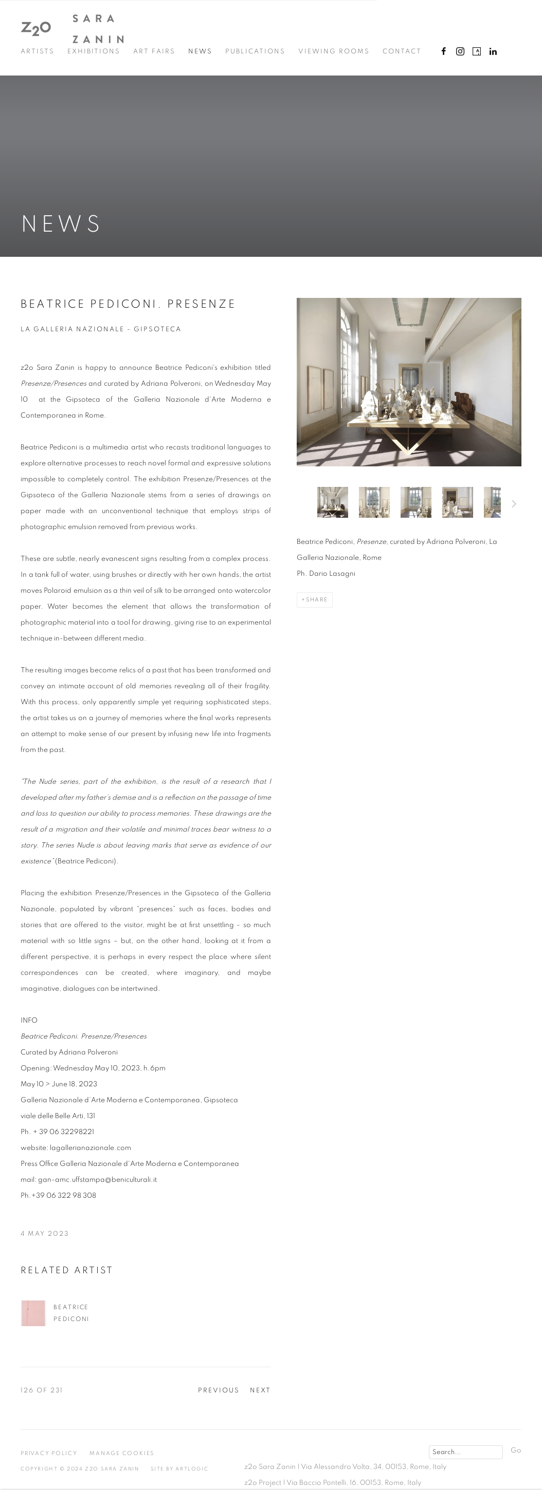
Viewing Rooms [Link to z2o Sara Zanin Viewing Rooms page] (334, 51)
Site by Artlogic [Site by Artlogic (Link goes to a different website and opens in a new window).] (180, 1469)
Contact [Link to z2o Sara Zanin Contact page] (402, 51)
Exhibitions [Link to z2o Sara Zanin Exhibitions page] (93, 51)
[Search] (466, 1452)
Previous (219, 1390)
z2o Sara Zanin (72, 28)
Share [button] (317, 599)
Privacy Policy (49, 1453)
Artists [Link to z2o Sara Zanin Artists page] (38, 51)
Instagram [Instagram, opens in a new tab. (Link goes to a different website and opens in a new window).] (460, 52)
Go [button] (516, 1450)
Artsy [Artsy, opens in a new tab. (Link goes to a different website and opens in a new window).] (476, 52)
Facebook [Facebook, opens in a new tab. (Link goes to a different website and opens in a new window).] (444, 52)
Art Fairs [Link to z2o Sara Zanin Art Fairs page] (154, 51)
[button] (332, 502)
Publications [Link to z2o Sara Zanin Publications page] (255, 51)
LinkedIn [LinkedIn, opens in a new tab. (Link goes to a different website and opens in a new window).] (493, 52)
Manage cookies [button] (121, 1453)
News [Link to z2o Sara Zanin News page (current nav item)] (200, 51)
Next (514, 505)
